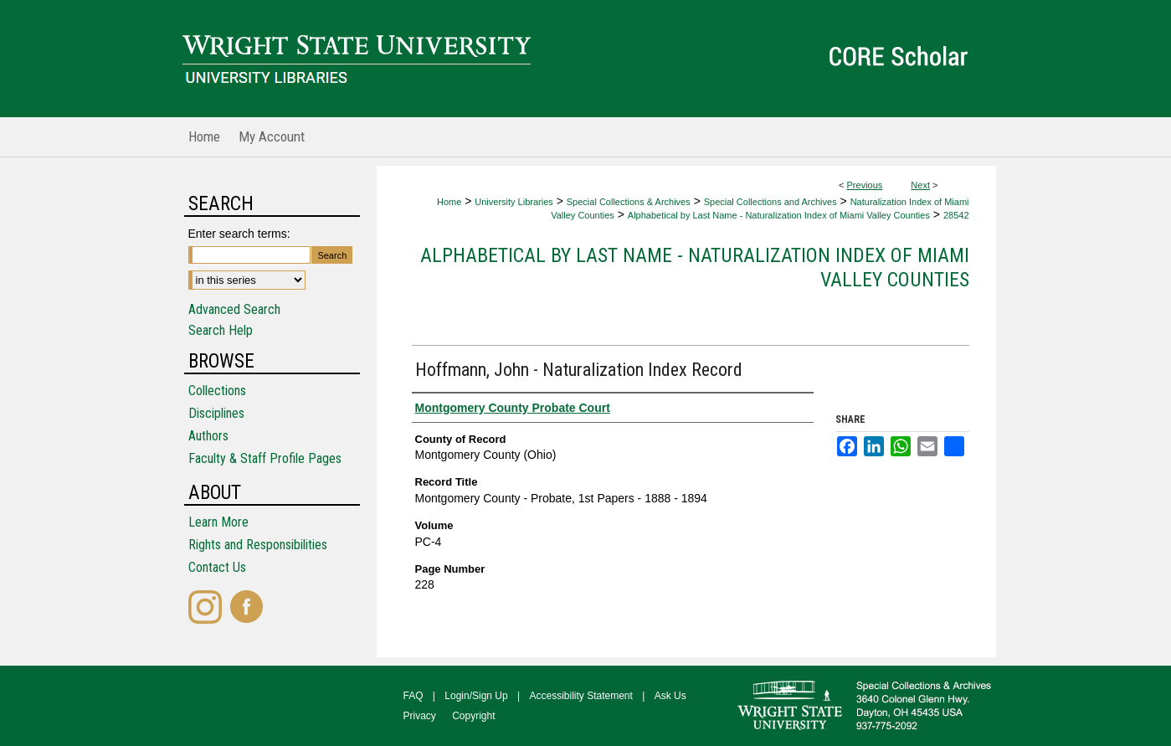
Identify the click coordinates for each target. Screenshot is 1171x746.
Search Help (220, 330)
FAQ (413, 696)
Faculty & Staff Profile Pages (265, 458)
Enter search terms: (239, 233)
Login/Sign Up (475, 696)
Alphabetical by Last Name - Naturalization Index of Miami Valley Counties (779, 215)
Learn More (218, 522)
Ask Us (670, 696)
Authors (208, 436)
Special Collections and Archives (770, 202)
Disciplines (216, 413)
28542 (956, 215)
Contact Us (217, 567)
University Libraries (514, 202)
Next (920, 185)
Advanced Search (234, 309)
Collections (217, 391)
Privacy (419, 716)
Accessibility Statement (581, 696)
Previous (865, 185)
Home (449, 202)
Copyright (473, 716)
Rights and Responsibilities (257, 545)
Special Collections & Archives (629, 202)
